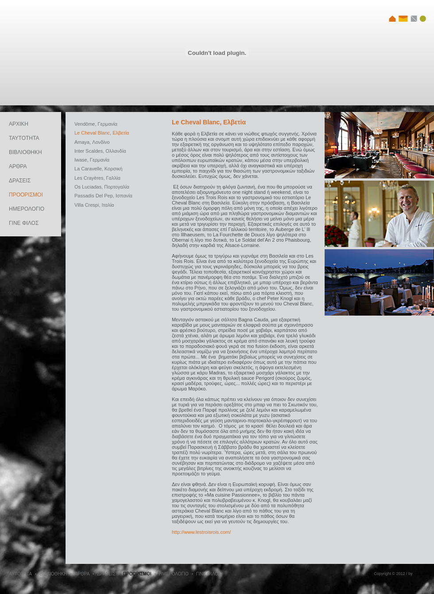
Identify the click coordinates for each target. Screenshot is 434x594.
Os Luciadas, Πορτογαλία (101, 186)
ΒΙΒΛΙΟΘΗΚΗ (25, 152)
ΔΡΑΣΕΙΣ (20, 180)
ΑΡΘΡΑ (18, 166)
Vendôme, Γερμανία (95, 124)
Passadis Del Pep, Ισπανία (103, 195)
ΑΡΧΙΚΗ (18, 124)
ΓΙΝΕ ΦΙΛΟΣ (24, 223)
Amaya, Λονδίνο (92, 142)
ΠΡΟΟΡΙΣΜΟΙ (26, 195)
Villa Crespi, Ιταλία (94, 205)
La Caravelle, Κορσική (98, 168)
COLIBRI (422, 573)
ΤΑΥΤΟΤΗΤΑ (24, 138)
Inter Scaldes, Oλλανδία (100, 151)
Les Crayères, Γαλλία (97, 178)
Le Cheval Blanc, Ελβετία (101, 132)
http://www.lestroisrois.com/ (201, 532)
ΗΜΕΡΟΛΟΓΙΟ (26, 209)
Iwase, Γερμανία (91, 159)
